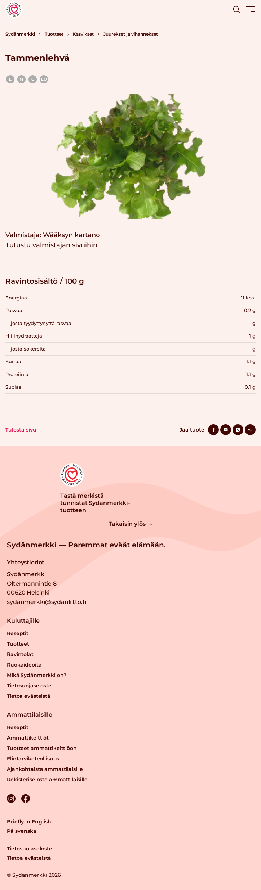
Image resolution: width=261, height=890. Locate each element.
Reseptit (17, 633)
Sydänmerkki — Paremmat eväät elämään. (86, 545)
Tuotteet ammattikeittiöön (42, 748)
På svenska (21, 831)
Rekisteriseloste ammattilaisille (47, 779)
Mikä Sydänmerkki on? (36, 675)
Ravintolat (20, 654)
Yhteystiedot (25, 562)
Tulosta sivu (20, 429)
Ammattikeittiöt (28, 738)
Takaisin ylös (131, 523)
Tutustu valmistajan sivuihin (51, 245)
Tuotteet (54, 34)
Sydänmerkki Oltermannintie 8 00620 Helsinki (32, 583)
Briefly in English (29, 821)
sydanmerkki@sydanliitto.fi (46, 601)
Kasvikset (83, 34)
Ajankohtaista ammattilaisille (45, 769)
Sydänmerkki (20, 34)
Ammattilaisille (29, 714)
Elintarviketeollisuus (33, 758)
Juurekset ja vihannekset (130, 34)
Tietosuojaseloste (29, 685)
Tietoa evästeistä (28, 696)
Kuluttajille (23, 620)
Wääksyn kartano (71, 235)
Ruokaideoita (24, 664)
